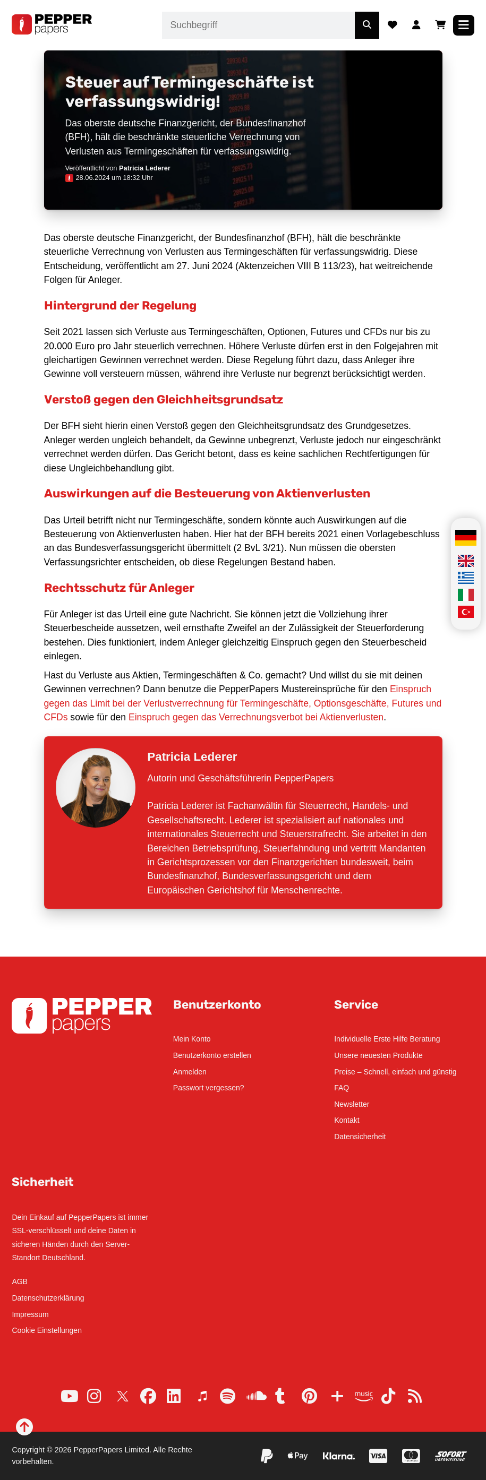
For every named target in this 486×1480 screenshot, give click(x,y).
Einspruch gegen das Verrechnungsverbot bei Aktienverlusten (256, 717)
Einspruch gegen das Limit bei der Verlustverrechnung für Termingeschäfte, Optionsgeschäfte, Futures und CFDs (243, 703)
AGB (20, 1281)
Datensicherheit (360, 1136)
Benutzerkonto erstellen (212, 1055)
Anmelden (190, 1072)
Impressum (30, 1314)
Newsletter (351, 1104)
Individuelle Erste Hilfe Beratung (387, 1039)
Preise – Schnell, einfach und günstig (395, 1072)
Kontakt (346, 1120)
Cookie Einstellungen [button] (47, 1330)
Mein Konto (192, 1039)
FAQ (341, 1087)
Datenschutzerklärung (48, 1298)
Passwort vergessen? (208, 1087)
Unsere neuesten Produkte (378, 1055)
